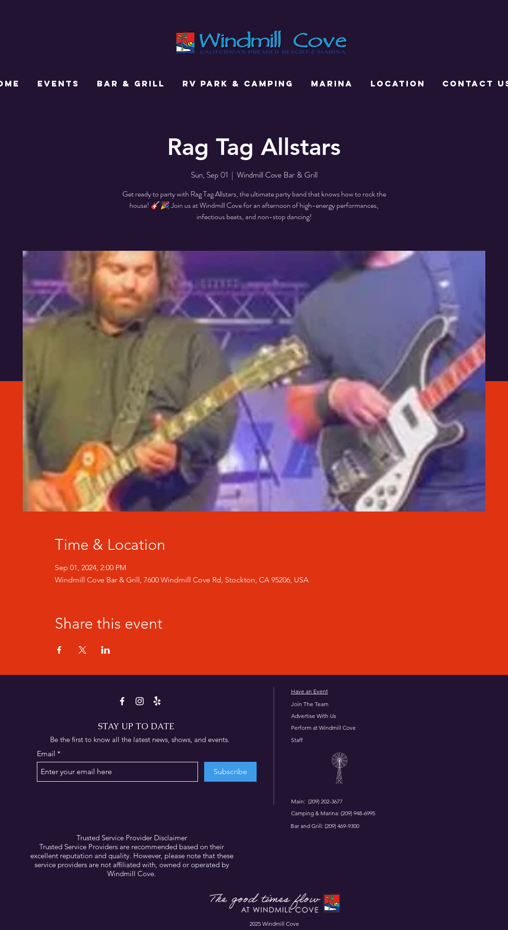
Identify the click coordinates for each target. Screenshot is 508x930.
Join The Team (309, 704)
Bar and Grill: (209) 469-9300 (325, 825)
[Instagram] (139, 701)
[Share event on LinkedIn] (105, 650)
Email (46, 754)
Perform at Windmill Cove (323, 727)
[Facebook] (122, 701)
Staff (297, 739)
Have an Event (309, 691)
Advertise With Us (313, 715)
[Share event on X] (82, 650)
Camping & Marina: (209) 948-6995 (333, 813)
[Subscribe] (230, 772)
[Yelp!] (157, 701)
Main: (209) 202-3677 (317, 801)
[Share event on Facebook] (59, 650)
